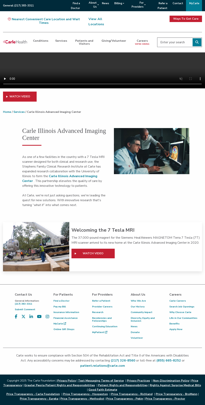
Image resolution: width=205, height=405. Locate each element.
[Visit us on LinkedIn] (31, 319)
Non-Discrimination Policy (171, 381)
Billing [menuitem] (118, 3)
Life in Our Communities (183, 318)
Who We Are (138, 300)
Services (19, 112)
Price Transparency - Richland (132, 394)
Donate (135, 332)
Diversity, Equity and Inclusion (143, 319)
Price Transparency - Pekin (124, 399)
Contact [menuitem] (178, 3)
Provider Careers (102, 306)
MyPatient (99, 332)
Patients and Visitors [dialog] (84, 42)
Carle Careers (177, 300)
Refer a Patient (101, 300)
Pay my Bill (59, 306)
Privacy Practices (138, 381)
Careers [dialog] (142, 42)
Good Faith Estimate (102, 390)
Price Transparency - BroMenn (176, 394)
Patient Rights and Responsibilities (123, 385)
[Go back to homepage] (15, 41)
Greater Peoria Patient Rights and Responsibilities (59, 385)
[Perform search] (197, 42)
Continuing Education (104, 326)
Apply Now (175, 329)
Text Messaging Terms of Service (101, 381)
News (134, 326)
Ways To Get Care (185, 19)
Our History (138, 306)
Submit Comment (25, 309)
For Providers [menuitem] (138, 5)
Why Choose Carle (180, 312)
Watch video (93, 253)
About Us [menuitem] (93, 5)
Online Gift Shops (63, 329)
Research (97, 312)
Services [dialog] (61, 41)
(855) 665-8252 (168, 360)
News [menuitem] (105, 3)
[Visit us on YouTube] (39, 319)
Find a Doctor (61, 300)
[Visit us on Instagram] (47, 319)
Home (7, 112)
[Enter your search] (179, 42)
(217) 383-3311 (31, 302)
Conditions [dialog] (40, 41)
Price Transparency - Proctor (165, 399)
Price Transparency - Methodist (82, 399)
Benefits (174, 323)
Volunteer (137, 337)
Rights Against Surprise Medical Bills (175, 385)
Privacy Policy (66, 381)
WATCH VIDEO (19, 96)
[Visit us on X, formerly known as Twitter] (23, 319)
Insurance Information (66, 312)
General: (18, 5)
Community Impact (141, 312)
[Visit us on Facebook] (16, 319)
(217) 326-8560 (123, 360)
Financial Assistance (65, 318)
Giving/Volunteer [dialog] (113, 41)
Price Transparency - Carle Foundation (33, 394)
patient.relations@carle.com (102, 366)
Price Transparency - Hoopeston (85, 394)
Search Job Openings (181, 306)
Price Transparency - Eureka (39, 399)
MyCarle (59, 323)
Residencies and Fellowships (102, 319)
